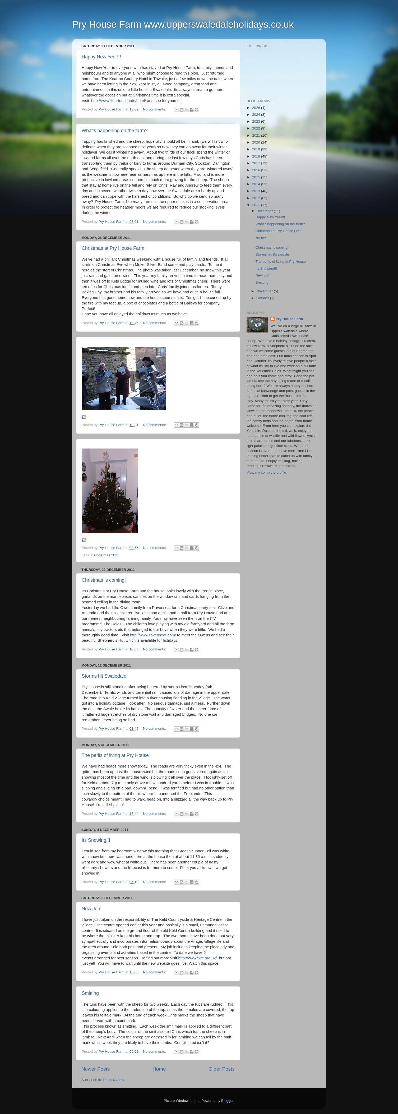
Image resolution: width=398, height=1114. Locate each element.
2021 (256, 135)
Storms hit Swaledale (104, 676)
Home (159, 1069)
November (265, 291)
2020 (256, 142)
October (263, 298)
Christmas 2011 (106, 555)
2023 (256, 121)
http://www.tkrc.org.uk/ (197, 958)
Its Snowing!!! (96, 840)
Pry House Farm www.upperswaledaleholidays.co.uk (183, 24)
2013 (256, 191)
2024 (256, 115)
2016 (256, 170)
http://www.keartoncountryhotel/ (118, 101)
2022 (256, 128)
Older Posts (222, 1069)
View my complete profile (266, 472)
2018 (256, 156)
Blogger (227, 1101)
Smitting (90, 993)
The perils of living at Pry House (115, 755)
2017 (256, 163)
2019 (256, 149)
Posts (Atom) (113, 1080)
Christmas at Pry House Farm (113, 248)
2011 (256, 205)
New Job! (91, 908)
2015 (256, 177)
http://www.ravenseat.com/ (153, 635)
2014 (256, 184)
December (265, 211)
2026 (256, 108)
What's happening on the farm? (115, 130)
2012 (256, 198)
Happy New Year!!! (101, 56)
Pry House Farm (289, 319)
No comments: (155, 109)
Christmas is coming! (104, 580)
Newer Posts (95, 1069)
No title (261, 238)
